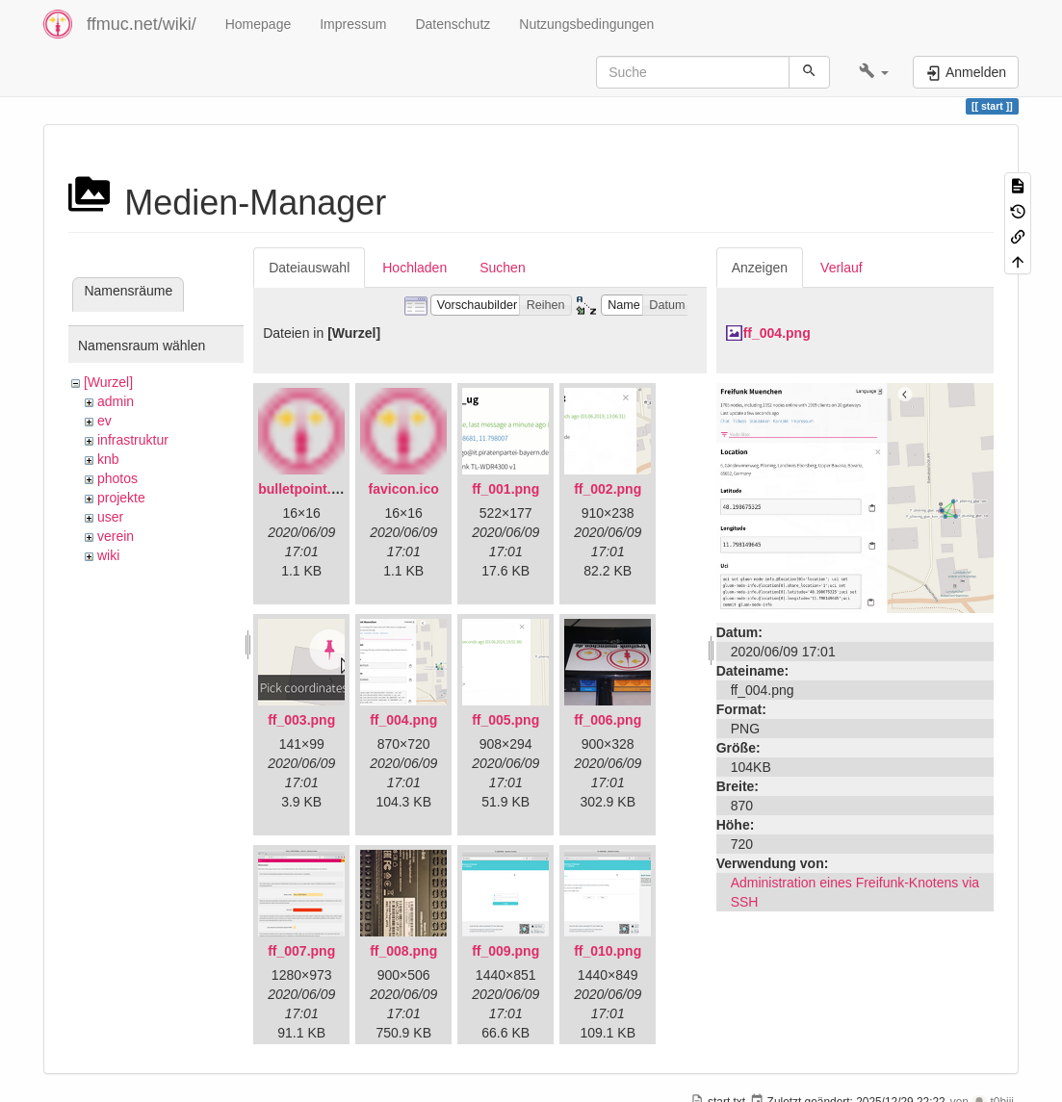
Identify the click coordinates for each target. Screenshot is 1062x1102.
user (110, 517)
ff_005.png (505, 720)
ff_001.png (505, 489)
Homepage (258, 24)
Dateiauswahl (309, 267)
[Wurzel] (108, 382)
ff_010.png (607, 951)
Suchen (502, 267)
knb (108, 459)
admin (115, 401)
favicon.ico (404, 489)
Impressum (353, 24)
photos (117, 478)
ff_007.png (301, 951)
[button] (873, 72)
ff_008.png (403, 951)
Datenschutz (452, 24)
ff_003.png (301, 720)
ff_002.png (607, 489)
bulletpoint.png (306, 489)
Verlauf (841, 267)
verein (115, 536)
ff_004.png (403, 720)
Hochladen (414, 267)
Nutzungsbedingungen (586, 24)
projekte (121, 497)
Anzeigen (760, 267)
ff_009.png (505, 951)
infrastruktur (132, 440)
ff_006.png (607, 720)
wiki (108, 555)
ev (104, 420)
